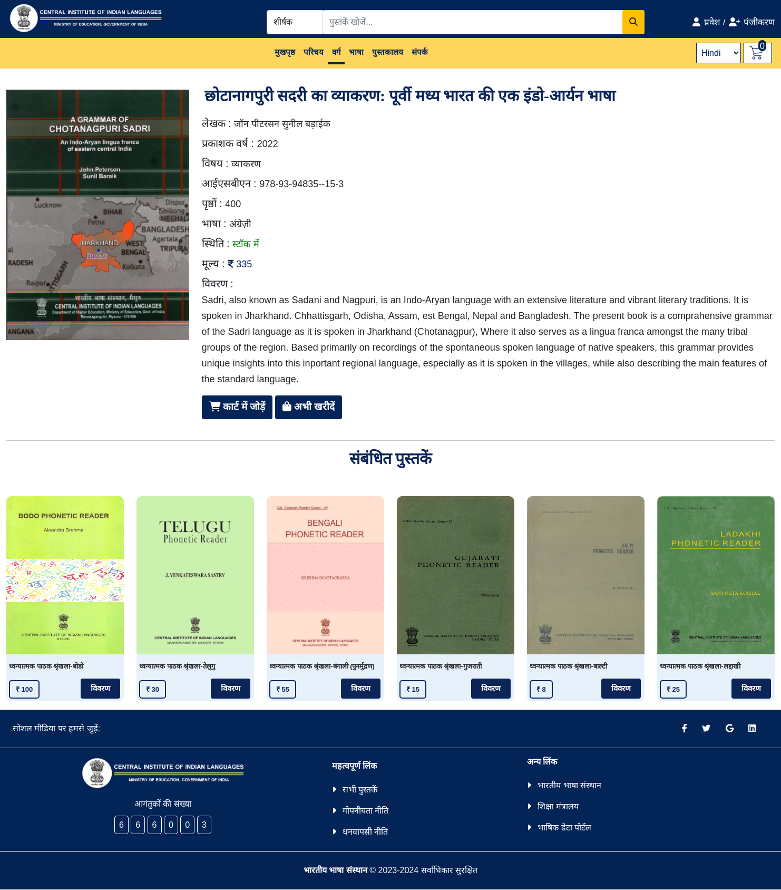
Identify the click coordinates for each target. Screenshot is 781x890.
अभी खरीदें (308, 406)
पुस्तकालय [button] (387, 51)
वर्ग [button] (336, 51)
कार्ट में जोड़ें (237, 406)
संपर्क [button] (420, 51)
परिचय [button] (314, 51)
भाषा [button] (356, 51)
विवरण (100, 688)
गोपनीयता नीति (365, 810)
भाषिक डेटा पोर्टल (564, 827)
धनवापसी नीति (365, 831)
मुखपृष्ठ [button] (285, 51)
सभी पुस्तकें (360, 789)
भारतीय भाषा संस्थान (569, 785)
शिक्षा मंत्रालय (558, 806)
